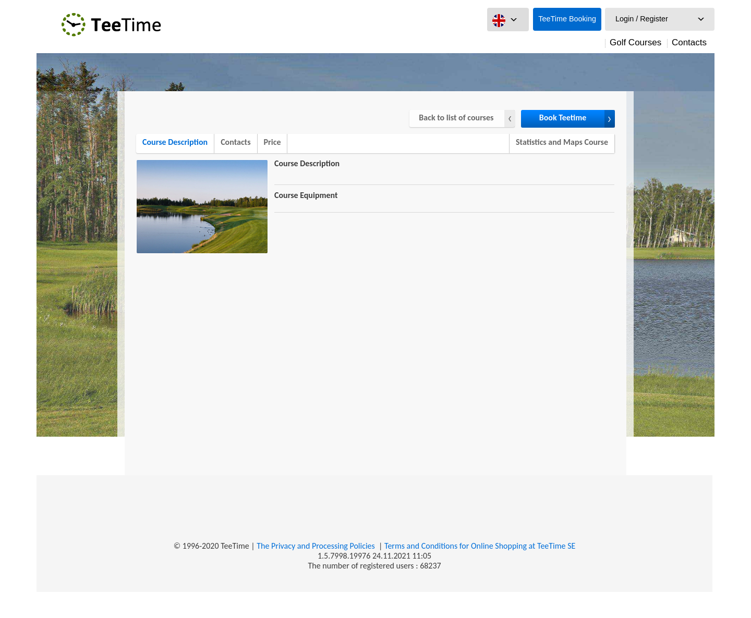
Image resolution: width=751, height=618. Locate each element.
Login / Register (641, 19)
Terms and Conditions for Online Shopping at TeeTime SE (479, 546)
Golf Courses (635, 42)
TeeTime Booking (567, 19)
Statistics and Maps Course (562, 142)
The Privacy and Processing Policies (316, 546)
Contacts (689, 42)
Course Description (175, 142)
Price (272, 142)
